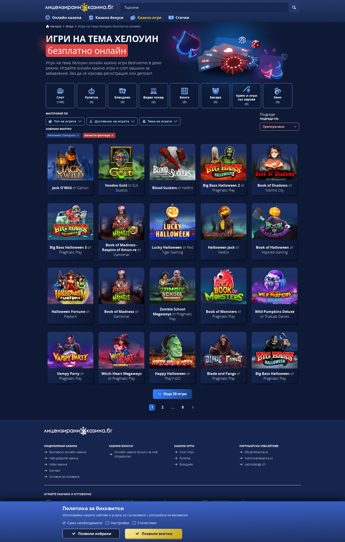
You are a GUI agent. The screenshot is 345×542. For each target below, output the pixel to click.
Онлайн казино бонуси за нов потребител (133, 454)
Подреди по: (269, 119)
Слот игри (184, 452)
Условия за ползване (61, 476)
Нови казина (55, 464)
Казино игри (145, 17)
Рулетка (182, 458)
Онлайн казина (63, 17)
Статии (179, 17)
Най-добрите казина (61, 458)
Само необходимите (84, 522)
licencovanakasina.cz (256, 458)
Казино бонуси (105, 17)
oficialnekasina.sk (253, 452)
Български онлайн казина (65, 452)
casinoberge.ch (252, 464)
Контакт (52, 470)
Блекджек (183, 464)
